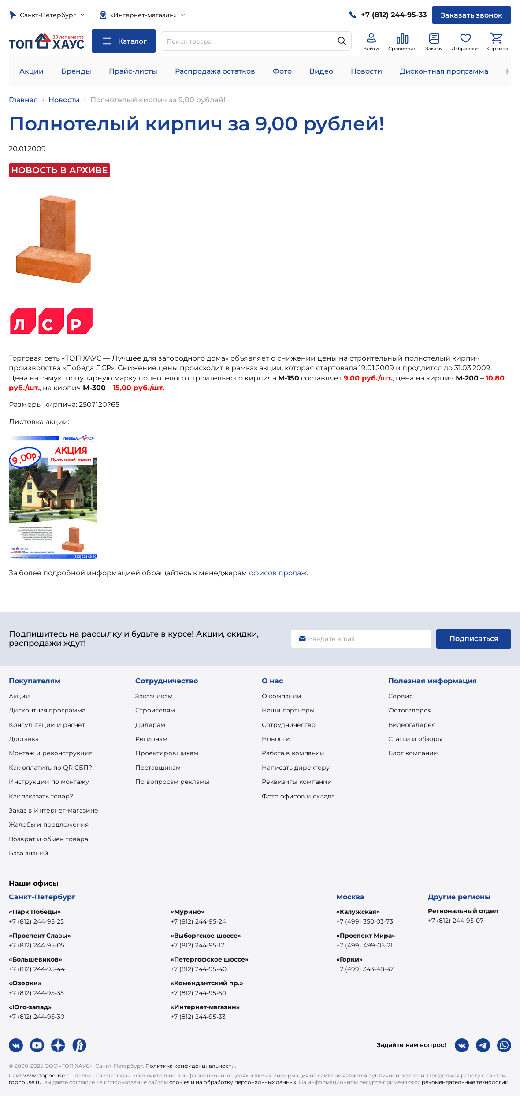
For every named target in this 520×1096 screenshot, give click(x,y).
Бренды (76, 71)
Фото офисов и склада (298, 796)
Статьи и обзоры (415, 739)
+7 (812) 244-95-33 (198, 1017)
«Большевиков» (35, 959)
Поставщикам (158, 768)
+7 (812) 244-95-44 (37, 969)
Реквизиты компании (297, 782)
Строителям (155, 710)
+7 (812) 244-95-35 (36, 993)
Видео (321, 71)
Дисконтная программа (444, 71)
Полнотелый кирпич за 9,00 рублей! (157, 100)
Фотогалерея (409, 710)
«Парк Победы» (35, 912)
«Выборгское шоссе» (206, 935)
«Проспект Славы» (40, 935)
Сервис (400, 696)
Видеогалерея (411, 725)
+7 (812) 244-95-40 (199, 969)
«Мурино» (187, 912)
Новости (366, 71)
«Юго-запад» (30, 1007)
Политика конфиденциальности (190, 1065)
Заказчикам (154, 696)
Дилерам (150, 725)
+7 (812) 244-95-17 (197, 945)
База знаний (28, 853)
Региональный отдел (463, 911)
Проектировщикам (166, 753)
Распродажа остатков (215, 71)
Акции (31, 71)
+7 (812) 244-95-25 (36, 921)
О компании (281, 696)
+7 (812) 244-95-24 (198, 921)
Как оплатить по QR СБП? (50, 768)
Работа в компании (293, 753)
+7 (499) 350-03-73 (364, 921)
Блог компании (413, 753)
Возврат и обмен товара (48, 839)
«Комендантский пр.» (207, 983)
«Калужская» (358, 912)
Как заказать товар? (41, 796)
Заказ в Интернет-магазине (53, 810)
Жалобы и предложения (49, 824)
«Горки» (349, 959)
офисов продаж (278, 573)
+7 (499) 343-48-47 (365, 969)
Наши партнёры (288, 710)
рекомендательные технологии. (466, 1082)
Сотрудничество (289, 725)
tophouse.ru (25, 1082)
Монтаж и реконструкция (51, 753)
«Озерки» (25, 983)
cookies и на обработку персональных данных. (233, 1082)
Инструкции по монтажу (49, 782)
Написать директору (296, 768)
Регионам (151, 739)
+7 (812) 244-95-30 (36, 1017)
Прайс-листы (133, 71)
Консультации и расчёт (47, 725)
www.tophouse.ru (47, 1075)
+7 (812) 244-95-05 (36, 945)
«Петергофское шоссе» (210, 959)
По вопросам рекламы (172, 782)
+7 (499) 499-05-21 (364, 945)
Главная (23, 100)
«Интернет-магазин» (205, 1007)
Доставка (24, 739)
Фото (282, 71)
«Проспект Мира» (365, 935)
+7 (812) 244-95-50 (198, 993)
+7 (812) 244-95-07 (455, 921)
